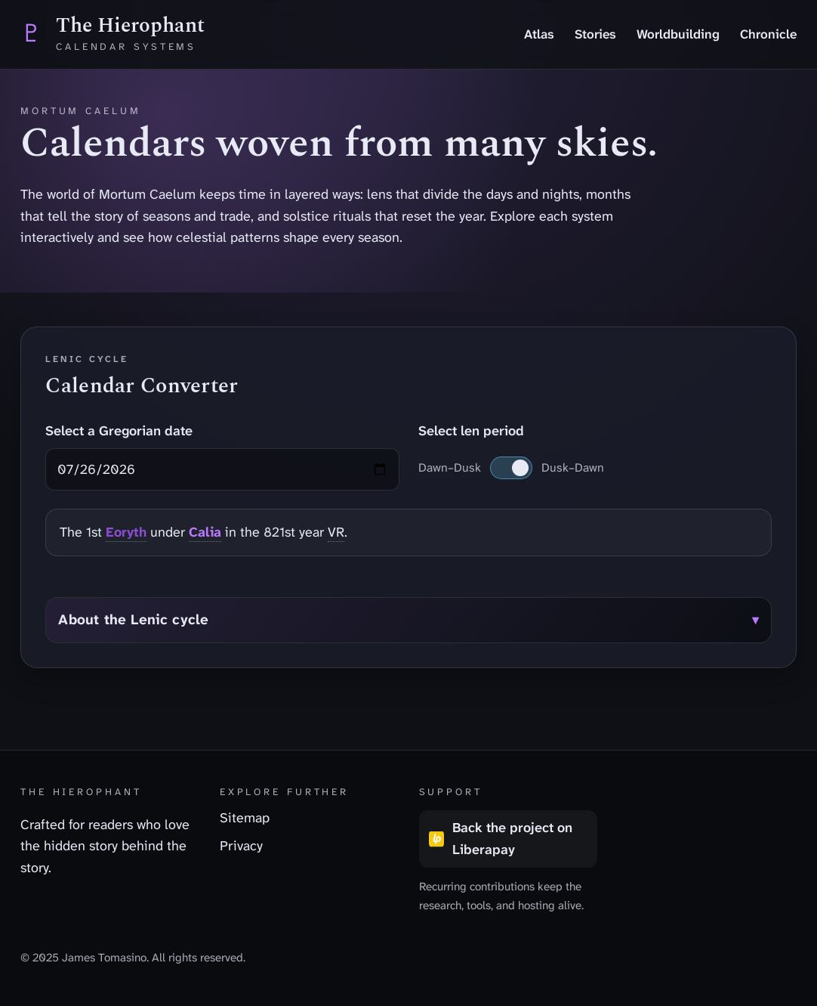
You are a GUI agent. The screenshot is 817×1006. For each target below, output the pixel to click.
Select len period (471, 431)
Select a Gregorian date (119, 431)
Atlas (539, 34)
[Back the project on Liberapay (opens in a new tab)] (508, 839)
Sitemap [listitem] (245, 818)
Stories (595, 34)
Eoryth (126, 532)
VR (336, 532)
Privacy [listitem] (241, 846)
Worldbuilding (678, 34)
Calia (205, 532)
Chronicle (768, 34)
